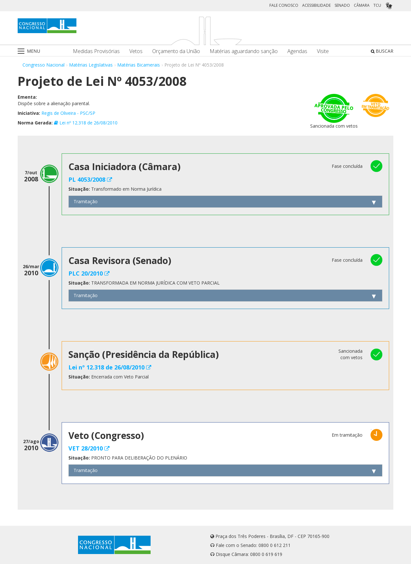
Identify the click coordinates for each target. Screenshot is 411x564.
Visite (323, 51)
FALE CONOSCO (283, 5)
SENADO (342, 5)
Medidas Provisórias (96, 51)
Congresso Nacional (43, 65)
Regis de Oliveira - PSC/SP (68, 113)
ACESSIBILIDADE (316, 5)
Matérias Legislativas (91, 65)
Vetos (136, 51)
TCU (377, 5)
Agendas (297, 51)
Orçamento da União (176, 51)
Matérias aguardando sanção (244, 51)
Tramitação (86, 201)
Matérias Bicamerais (138, 65)
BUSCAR (382, 51)
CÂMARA (362, 5)
